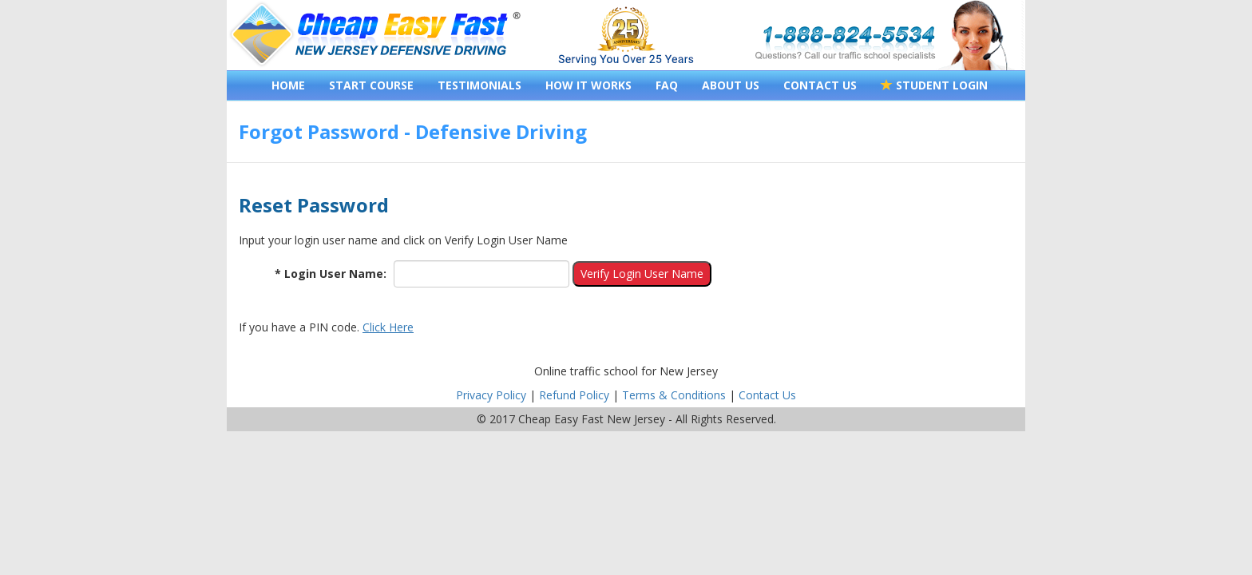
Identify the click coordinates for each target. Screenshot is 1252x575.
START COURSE (371, 85)
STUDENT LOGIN (934, 85)
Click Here (388, 327)
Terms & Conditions (674, 394)
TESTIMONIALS (479, 85)
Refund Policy (574, 394)
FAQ (667, 85)
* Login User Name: (330, 273)
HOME (288, 85)
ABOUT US (730, 85)
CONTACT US (820, 85)
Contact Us (767, 394)
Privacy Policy (491, 394)
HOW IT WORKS (588, 85)
